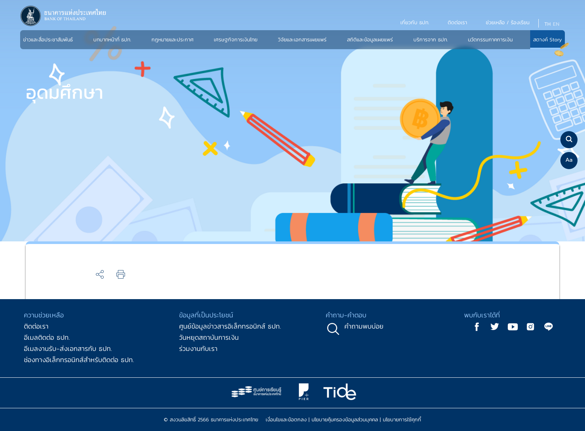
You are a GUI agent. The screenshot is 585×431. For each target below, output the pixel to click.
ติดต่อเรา (36, 326)
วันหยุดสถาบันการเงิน (209, 337)
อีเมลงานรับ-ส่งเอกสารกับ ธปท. (68, 348)
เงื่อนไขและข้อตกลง (286, 420)
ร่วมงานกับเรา (198, 348)
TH (547, 24)
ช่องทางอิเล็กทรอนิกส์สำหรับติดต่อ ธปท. (79, 360)
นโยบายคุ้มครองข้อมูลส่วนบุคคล (345, 420)
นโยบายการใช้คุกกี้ (402, 420)
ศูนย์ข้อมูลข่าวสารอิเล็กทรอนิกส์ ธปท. (230, 326)
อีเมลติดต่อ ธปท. (47, 337)
